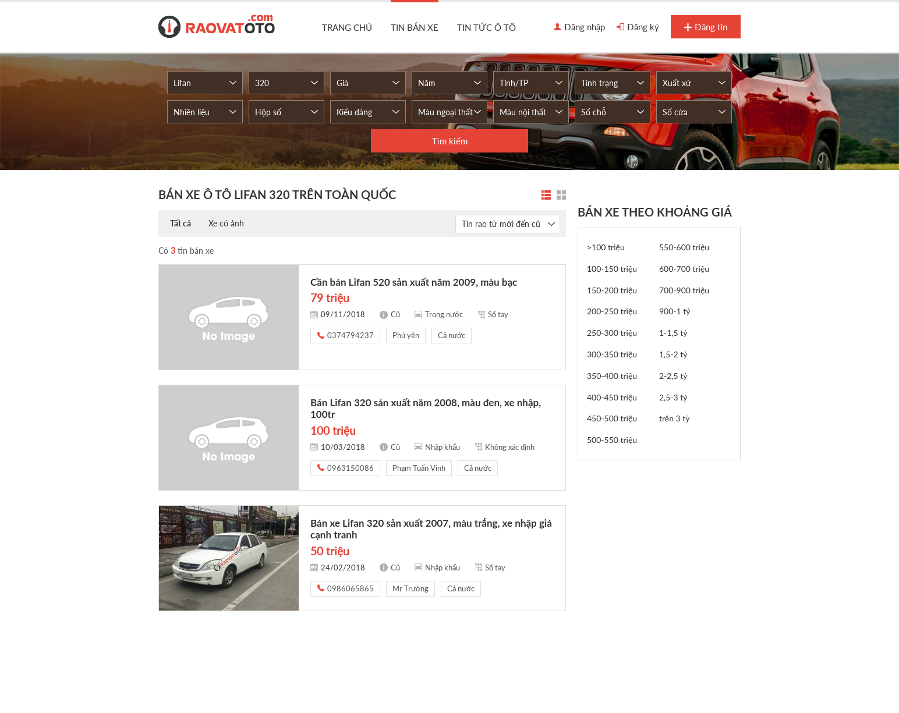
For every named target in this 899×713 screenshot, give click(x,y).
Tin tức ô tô (486, 27)
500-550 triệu (612, 440)
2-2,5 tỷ (673, 376)
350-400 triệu (612, 376)
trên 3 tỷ (674, 418)
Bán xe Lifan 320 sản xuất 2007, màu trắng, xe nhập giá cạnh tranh (431, 529)
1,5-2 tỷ (673, 354)
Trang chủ (347, 27)
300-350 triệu (612, 354)
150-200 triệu (612, 290)
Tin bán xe (414, 27)
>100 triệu (606, 247)
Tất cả (180, 223)
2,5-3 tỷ (673, 397)
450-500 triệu (612, 418)
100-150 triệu (612, 269)
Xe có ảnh (226, 223)
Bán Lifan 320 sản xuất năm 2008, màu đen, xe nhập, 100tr (425, 408)
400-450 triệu (612, 397)
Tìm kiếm (450, 141)
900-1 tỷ (675, 311)
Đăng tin (705, 27)
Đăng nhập (579, 27)
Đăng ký (638, 27)
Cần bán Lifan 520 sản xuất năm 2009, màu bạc (413, 282)
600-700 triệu (684, 269)
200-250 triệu (612, 311)
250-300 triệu (612, 333)
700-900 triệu (684, 290)
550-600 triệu (684, 247)
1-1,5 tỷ (673, 333)
